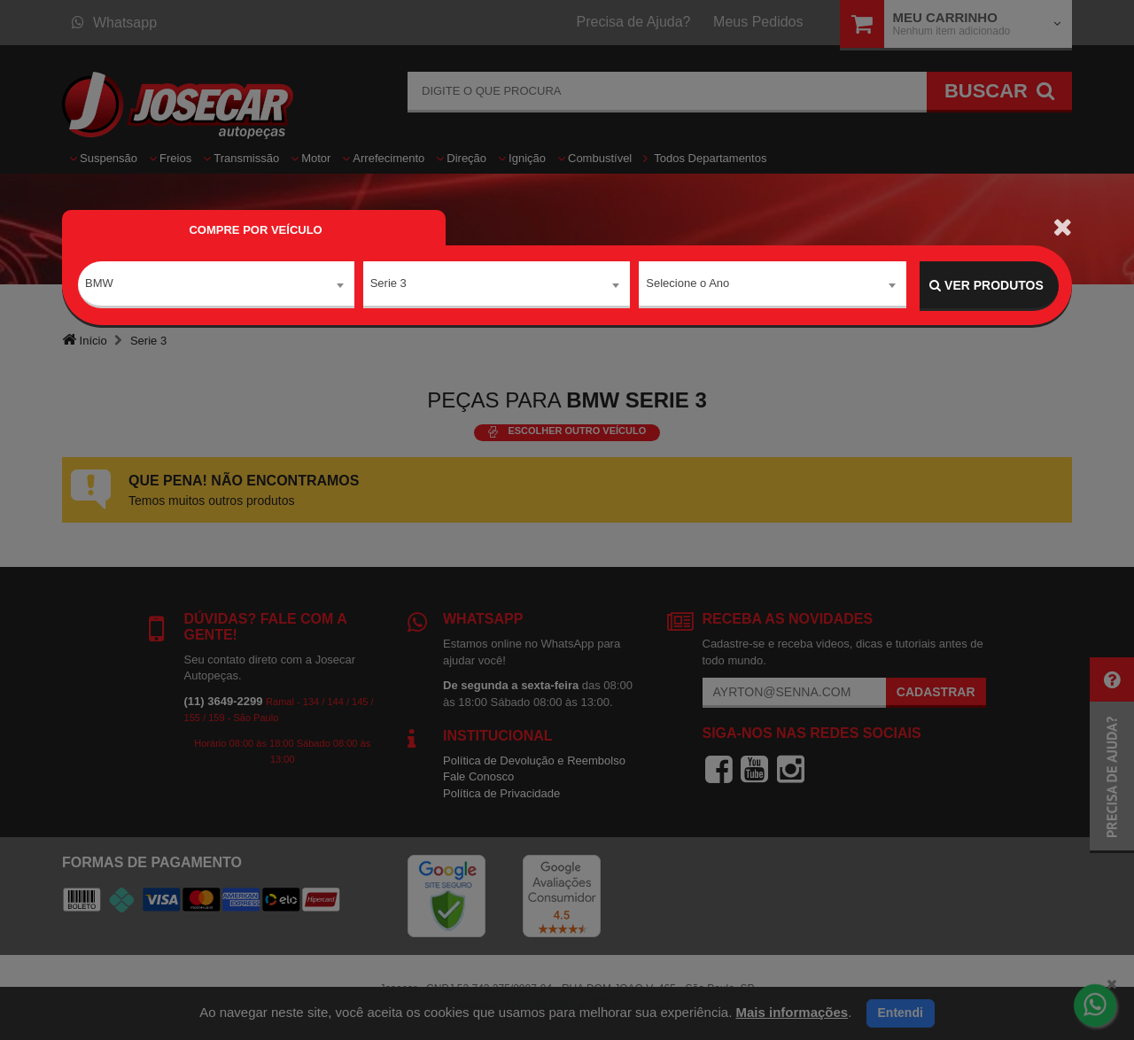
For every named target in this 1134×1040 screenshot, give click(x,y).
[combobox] (216, 286)
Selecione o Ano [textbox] (687, 284)
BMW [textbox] (99, 284)
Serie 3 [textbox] (388, 284)
